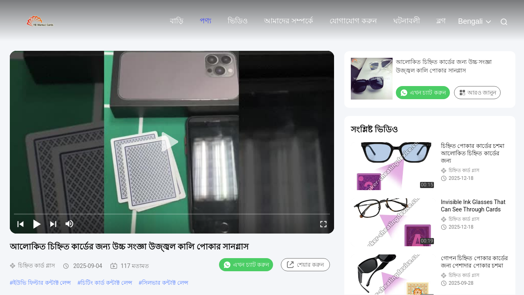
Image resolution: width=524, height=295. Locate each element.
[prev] (20, 224)
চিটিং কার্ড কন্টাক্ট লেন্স (106, 282)
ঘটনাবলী (406, 21)
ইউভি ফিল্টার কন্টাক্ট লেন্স (42, 282)
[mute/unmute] (69, 224)
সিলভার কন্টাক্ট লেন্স (165, 282)
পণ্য (205, 21)
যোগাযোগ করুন (353, 21)
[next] (53, 224)
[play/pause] (37, 224)
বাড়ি (176, 21)
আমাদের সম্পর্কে (288, 21)
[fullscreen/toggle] (323, 224)
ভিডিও (238, 21)
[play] (172, 142)
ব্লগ (441, 21)
